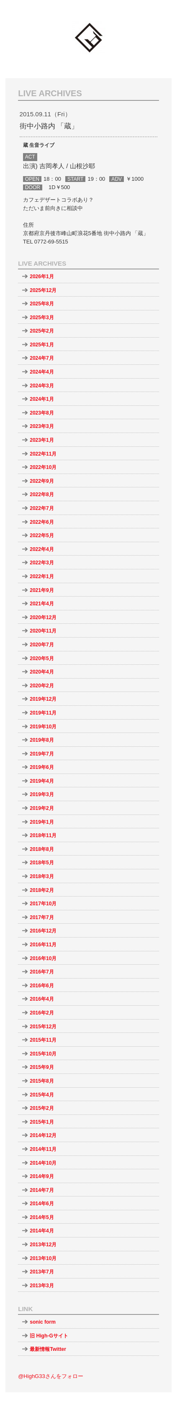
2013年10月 (43, 1258)
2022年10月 (43, 467)
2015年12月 (43, 1027)
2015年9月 (42, 1067)
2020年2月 (42, 686)
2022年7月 (42, 508)
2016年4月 (42, 999)
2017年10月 (43, 904)
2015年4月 (42, 1095)
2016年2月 (42, 1013)
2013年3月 (42, 1286)
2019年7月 (42, 754)
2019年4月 (42, 781)
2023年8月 (42, 413)
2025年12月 (43, 290)
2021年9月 (42, 590)
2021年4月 (42, 604)
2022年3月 (42, 563)
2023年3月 (42, 426)
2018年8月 (42, 849)
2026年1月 (42, 276)
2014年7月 (42, 1190)
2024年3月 (42, 386)
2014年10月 (43, 1163)
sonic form (43, 1322)
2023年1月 (42, 440)
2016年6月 (42, 986)
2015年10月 (43, 1054)
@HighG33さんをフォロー (50, 1376)
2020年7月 (42, 645)
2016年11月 (43, 945)
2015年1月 (42, 1122)
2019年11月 (43, 713)
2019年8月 (42, 740)
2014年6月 (42, 1204)
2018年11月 (43, 835)
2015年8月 (42, 1081)
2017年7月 (42, 917)
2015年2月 (42, 1108)
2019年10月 (43, 727)
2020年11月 (43, 631)
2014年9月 (42, 1176)
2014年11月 (43, 1149)
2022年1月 (42, 576)
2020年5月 (42, 658)
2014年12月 (43, 1135)
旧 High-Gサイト (49, 1336)
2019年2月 (42, 808)
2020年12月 (43, 617)
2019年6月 (42, 767)
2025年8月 (42, 304)
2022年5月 (42, 535)
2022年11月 (43, 454)
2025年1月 (42, 345)
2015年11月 (43, 1040)
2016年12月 (43, 931)
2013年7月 (42, 1272)
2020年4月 (42, 672)
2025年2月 (42, 331)
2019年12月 (43, 699)
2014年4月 (42, 1231)
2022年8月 (42, 494)
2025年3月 (42, 317)
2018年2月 (42, 890)
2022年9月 (42, 481)
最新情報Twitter (48, 1349)
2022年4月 (42, 549)
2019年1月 (42, 822)
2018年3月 (42, 876)
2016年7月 (42, 972)
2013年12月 (43, 1245)
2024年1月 (42, 399)
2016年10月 (43, 958)
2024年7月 (42, 358)
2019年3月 (42, 794)
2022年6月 (42, 522)
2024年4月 (42, 372)
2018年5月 (42, 863)
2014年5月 (42, 1217)
